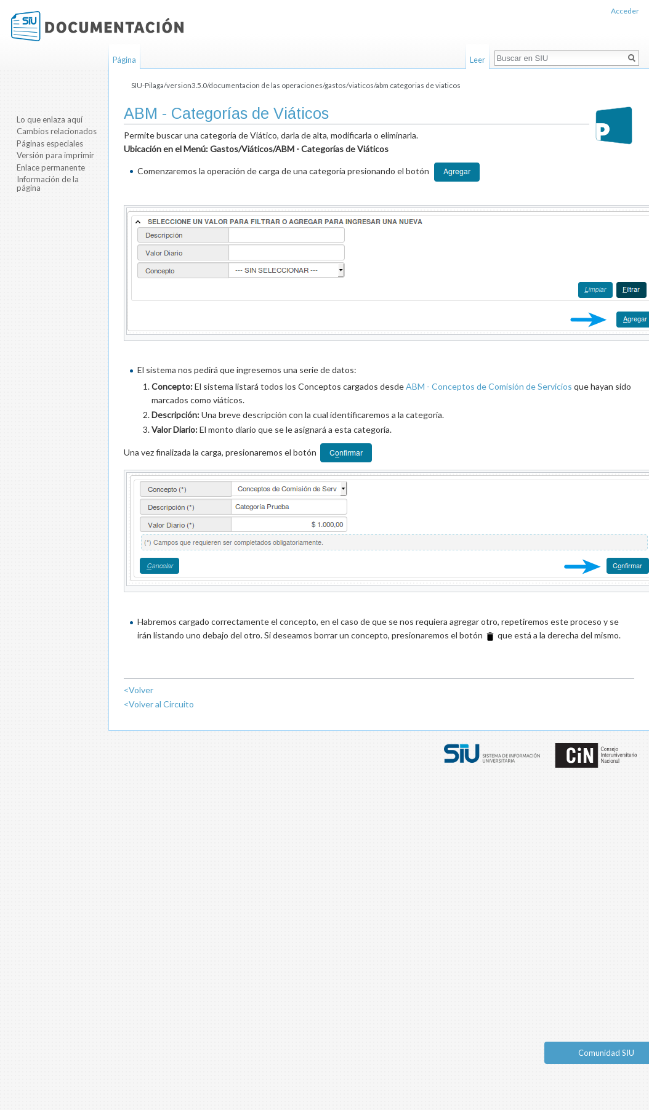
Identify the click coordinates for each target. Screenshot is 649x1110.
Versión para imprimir (55, 155)
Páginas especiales (50, 143)
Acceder (625, 10)
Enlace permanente (51, 167)
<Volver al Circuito (159, 704)
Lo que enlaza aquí (50, 119)
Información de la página (48, 183)
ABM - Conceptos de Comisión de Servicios (489, 386)
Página (124, 60)
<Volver (138, 690)
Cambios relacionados (57, 131)
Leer (477, 60)
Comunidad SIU (606, 1053)
